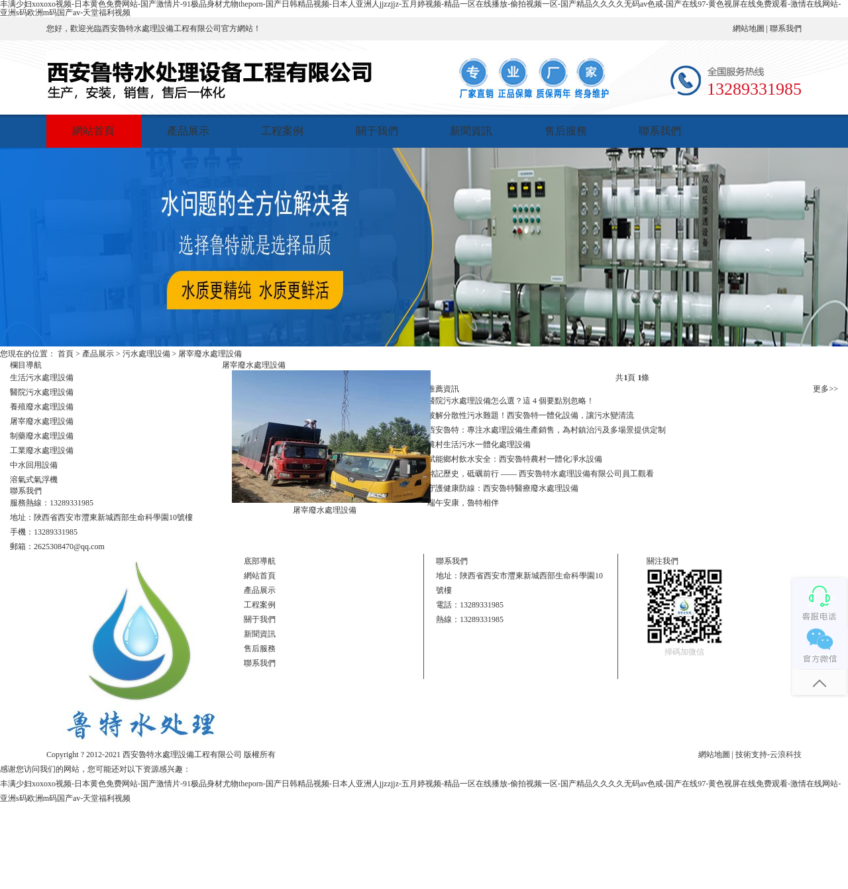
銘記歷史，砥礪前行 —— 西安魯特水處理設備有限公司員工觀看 (540, 473)
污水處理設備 (146, 353)
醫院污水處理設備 (42, 392)
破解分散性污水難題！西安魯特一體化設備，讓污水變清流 (530, 415)
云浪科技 (786, 754)
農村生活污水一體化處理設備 (479, 444)
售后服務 (566, 130)
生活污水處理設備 (42, 377)
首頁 (66, 353)
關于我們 (377, 130)
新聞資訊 (471, 130)
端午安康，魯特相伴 (463, 502)
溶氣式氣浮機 (34, 479)
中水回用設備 (34, 465)
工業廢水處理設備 (42, 450)
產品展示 (188, 130)
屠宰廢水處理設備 (210, 353)
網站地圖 (749, 28)
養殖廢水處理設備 (42, 406)
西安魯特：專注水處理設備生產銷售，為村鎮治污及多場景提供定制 (546, 430)
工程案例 (282, 130)
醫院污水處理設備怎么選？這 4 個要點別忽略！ (510, 400)
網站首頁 (93, 130)
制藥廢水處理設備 (42, 436)
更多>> (825, 388)
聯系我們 (786, 28)
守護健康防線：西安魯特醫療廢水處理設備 (502, 488)
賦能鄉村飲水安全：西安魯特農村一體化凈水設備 (514, 459)
